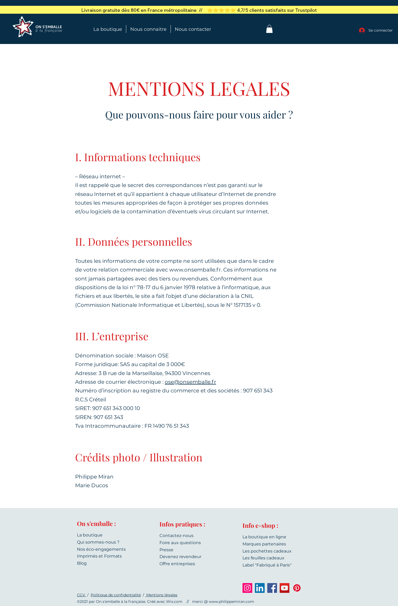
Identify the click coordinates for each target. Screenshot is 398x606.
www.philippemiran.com (231, 601)
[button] (269, 29)
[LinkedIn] (260, 588)
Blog (82, 563)
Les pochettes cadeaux (267, 551)
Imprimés (87, 556)
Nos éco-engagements (101, 549)
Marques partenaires (264, 543)
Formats (113, 556)
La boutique (90, 535)
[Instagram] (247, 588)
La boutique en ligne (264, 536)
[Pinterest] (297, 588)
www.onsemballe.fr (195, 270)
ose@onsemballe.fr (190, 382)
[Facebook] (272, 588)
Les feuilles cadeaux (263, 557)
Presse (166, 549)
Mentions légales (161, 595)
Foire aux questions (180, 542)
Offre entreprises (177, 563)
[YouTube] (284, 588)
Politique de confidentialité (116, 595)
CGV (81, 595)
